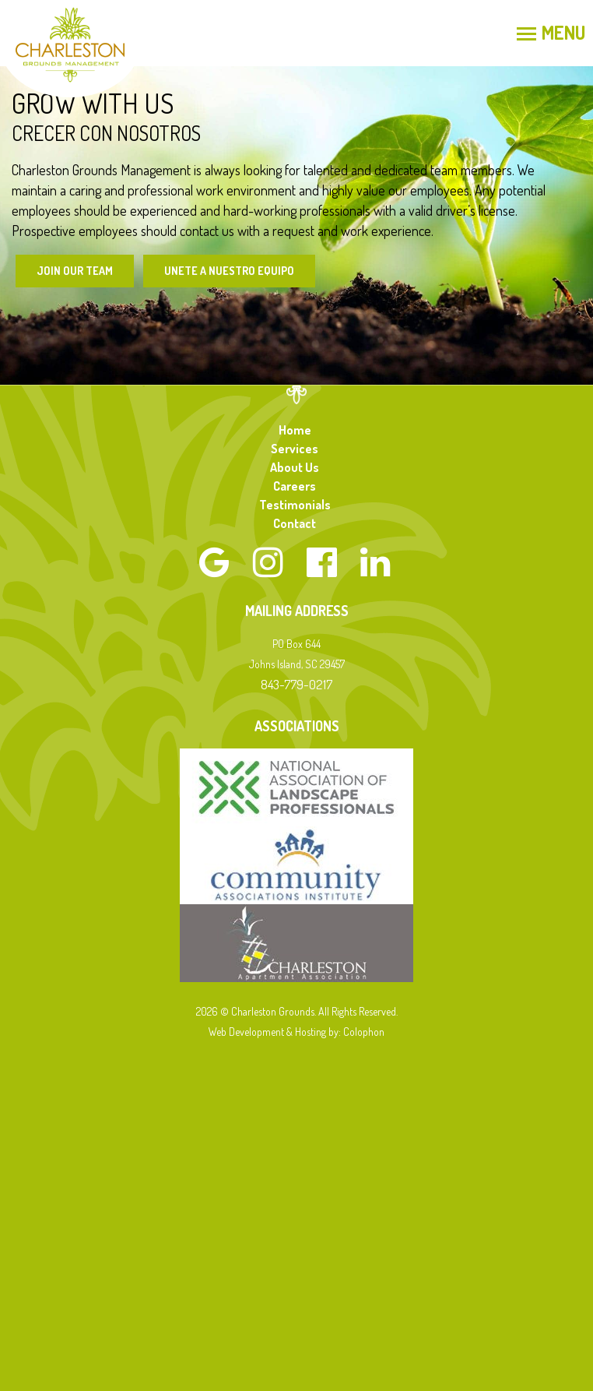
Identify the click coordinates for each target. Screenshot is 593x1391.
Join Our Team (75, 270)
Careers (294, 486)
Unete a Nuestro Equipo (229, 270)
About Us (294, 467)
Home (295, 429)
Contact (294, 523)
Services (294, 448)
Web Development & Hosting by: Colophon (296, 1031)
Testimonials (295, 504)
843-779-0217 (296, 684)
